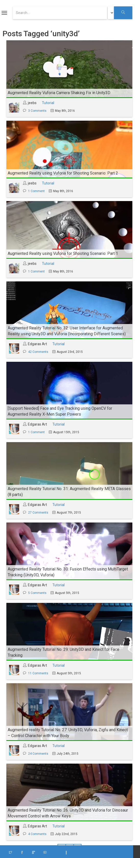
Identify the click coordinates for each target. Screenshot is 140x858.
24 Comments (38, 753)
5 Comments (37, 593)
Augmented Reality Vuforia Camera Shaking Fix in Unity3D (59, 92)
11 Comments (38, 673)
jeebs (32, 103)
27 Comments (38, 512)
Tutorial (48, 103)
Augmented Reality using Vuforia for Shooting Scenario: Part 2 (63, 173)
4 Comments (37, 834)
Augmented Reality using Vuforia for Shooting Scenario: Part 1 (63, 253)
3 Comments (37, 111)
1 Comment (36, 191)
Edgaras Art (37, 344)
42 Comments (38, 352)
